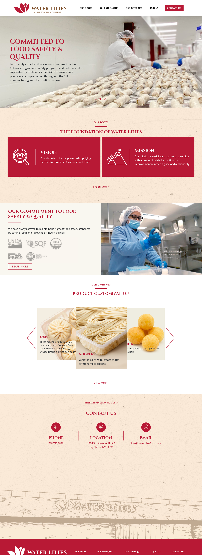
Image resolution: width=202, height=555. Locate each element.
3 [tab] (105, 99)
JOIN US (154, 7)
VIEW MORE (101, 387)
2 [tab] (100, 99)
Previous (31, 340)
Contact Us (174, 7)
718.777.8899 (56, 447)
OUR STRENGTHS (109, 7)
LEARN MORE (101, 187)
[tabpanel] (101, 60)
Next (170, 340)
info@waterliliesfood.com (146, 447)
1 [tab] (96, 99)
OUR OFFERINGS (134, 7)
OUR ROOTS (86, 7)
